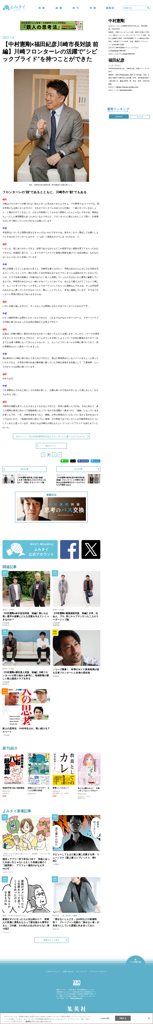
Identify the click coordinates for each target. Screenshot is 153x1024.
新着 (42, 8)
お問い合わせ (68, 971)
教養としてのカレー (61, 788)
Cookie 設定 (105, 1018)
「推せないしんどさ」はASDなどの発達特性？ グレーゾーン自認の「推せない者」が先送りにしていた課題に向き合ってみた (76, 922)
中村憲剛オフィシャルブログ (128, 48)
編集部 (110, 8)
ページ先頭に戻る (135, 965)
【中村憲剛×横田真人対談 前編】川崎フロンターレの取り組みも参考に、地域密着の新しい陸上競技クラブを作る (26, 675)
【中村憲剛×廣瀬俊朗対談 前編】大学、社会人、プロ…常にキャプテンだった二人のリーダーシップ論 (75, 616)
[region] (76, 1018)
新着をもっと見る (51, 940)
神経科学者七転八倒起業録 (13, 788)
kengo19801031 (129, 54)
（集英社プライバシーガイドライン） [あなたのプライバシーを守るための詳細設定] (38, 1021)
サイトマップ (81, 971)
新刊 (76, 8)
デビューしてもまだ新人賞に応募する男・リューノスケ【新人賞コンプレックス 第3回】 (76, 857)
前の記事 (25, 469)
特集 (93, 8)
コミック (139, 117)
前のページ (51, 446)
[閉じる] (149, 1018)
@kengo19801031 (119, 51)
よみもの (118, 116)
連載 (59, 8)
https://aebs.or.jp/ (76, 998)
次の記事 (78, 469)
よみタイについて (53, 971)
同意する (123, 1018)
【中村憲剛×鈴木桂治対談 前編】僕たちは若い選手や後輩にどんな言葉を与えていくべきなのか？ (26, 616)
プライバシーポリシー (98, 971)
